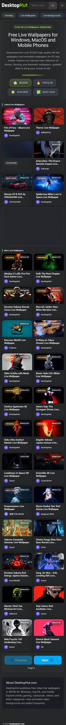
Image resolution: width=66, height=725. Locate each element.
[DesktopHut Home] (15, 5)
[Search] (53, 5)
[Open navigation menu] (62, 5)
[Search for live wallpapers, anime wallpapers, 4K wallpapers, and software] (39, 5)
